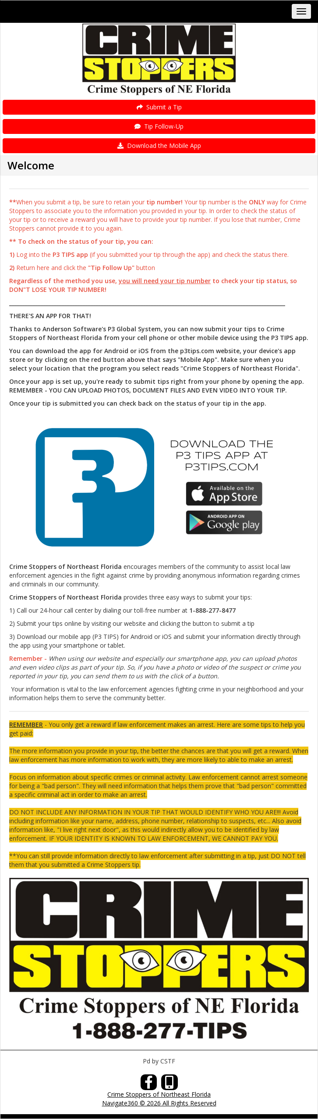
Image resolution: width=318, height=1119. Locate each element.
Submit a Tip (159, 107)
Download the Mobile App (159, 145)
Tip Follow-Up (159, 126)
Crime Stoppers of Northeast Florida (159, 1094)
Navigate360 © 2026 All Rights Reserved (159, 1103)
